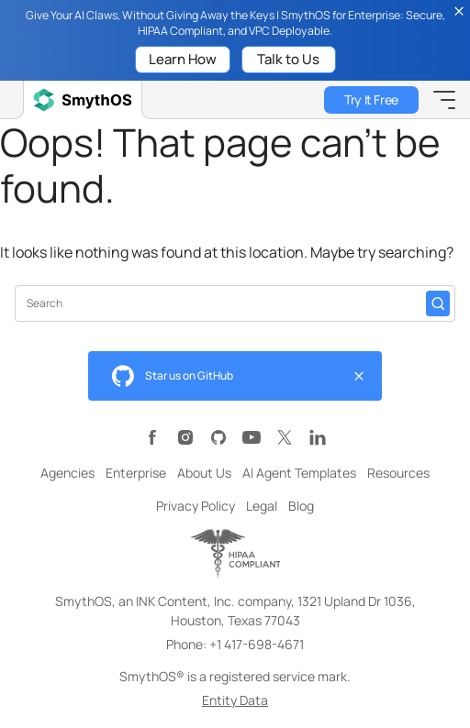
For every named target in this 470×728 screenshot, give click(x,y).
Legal (261, 505)
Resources (398, 472)
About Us (204, 472)
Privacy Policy (195, 505)
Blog (301, 505)
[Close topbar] (459, 11)
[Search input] (226, 303)
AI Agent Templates (299, 472)
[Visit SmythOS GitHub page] (218, 437)
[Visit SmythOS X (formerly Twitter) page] (285, 437)
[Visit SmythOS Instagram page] (185, 437)
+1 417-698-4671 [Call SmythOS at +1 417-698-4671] (256, 644)
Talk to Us (288, 59)
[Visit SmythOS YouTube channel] (252, 437)
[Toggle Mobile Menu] (444, 100)
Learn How (183, 59)
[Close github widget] (359, 376)
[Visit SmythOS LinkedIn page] (318, 437)
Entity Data (235, 700)
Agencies (67, 472)
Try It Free (370, 99)
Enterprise (136, 472)
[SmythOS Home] (82, 100)
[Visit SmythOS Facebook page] (152, 437)
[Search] (438, 303)
